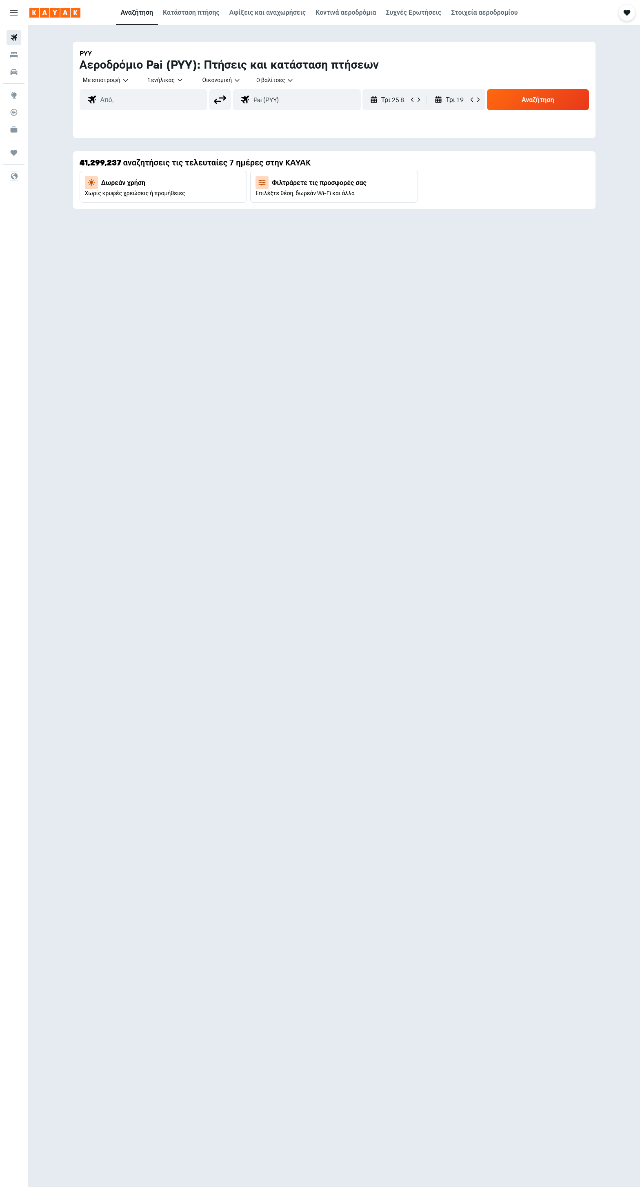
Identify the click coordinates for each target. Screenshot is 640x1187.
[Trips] (13, 153)
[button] (14, 13)
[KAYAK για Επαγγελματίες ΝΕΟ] (13, 129)
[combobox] (106, 80)
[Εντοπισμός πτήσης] (13, 112)
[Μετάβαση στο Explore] (13, 95)
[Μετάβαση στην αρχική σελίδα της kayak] (54, 13)
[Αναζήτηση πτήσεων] (13, 37)
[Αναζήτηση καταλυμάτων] (13, 55)
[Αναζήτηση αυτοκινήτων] (13, 72)
